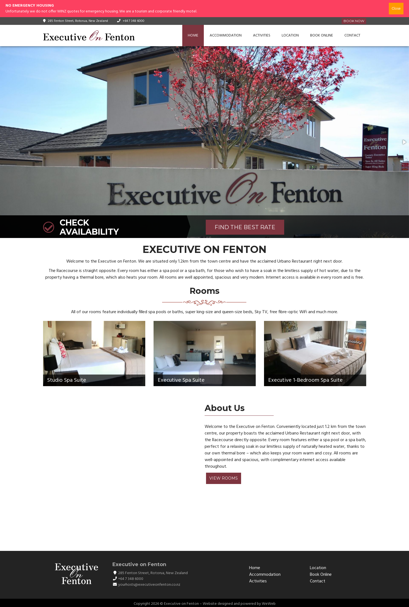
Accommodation (226, 35)
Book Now (354, 21)
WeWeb (269, 604)
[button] (404, 142)
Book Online (321, 35)
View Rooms (223, 478)
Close (396, 9)
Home (193, 35)
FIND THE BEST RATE (245, 227)
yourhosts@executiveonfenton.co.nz (149, 585)
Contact (352, 35)
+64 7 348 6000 (133, 21)
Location (290, 35)
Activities (261, 35)
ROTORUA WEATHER (202, 522)
